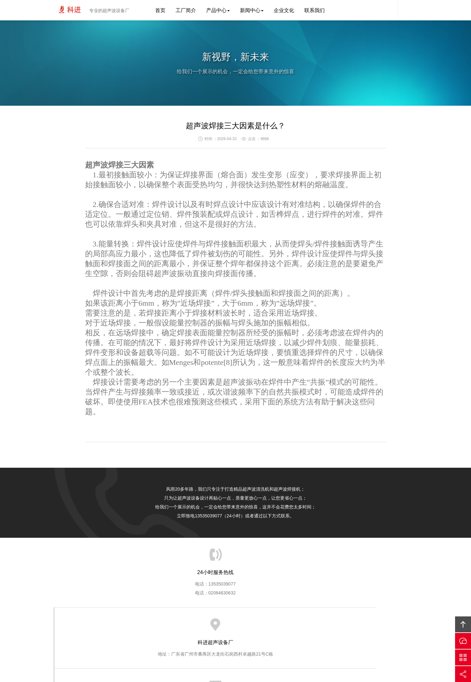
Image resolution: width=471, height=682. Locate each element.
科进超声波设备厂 (276, 658)
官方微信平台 (463, 657)
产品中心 (218, 10)
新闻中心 (252, 10)
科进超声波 (70, 10)
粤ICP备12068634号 (222, 658)
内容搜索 (407, 10)
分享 (463, 674)
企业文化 (284, 10)
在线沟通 (463, 641)
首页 (160, 10)
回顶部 (463, 624)
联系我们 (314, 10)
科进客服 (388, 10)
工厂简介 (186, 10)
